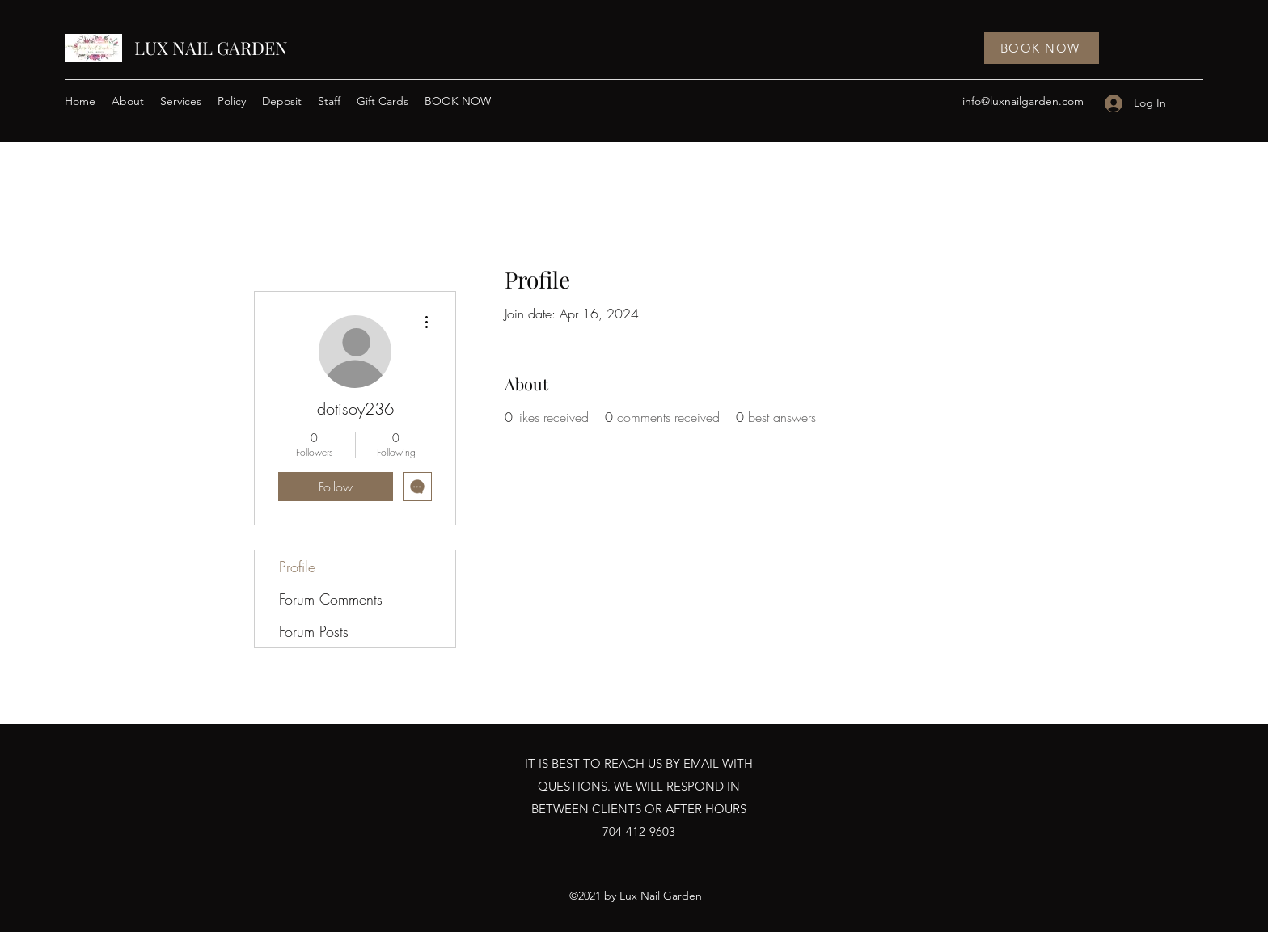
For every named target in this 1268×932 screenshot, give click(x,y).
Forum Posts (314, 631)
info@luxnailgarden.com (1023, 101)
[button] (180, 101)
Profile (297, 566)
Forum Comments (331, 599)
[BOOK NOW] (1041, 48)
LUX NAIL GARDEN (211, 48)
